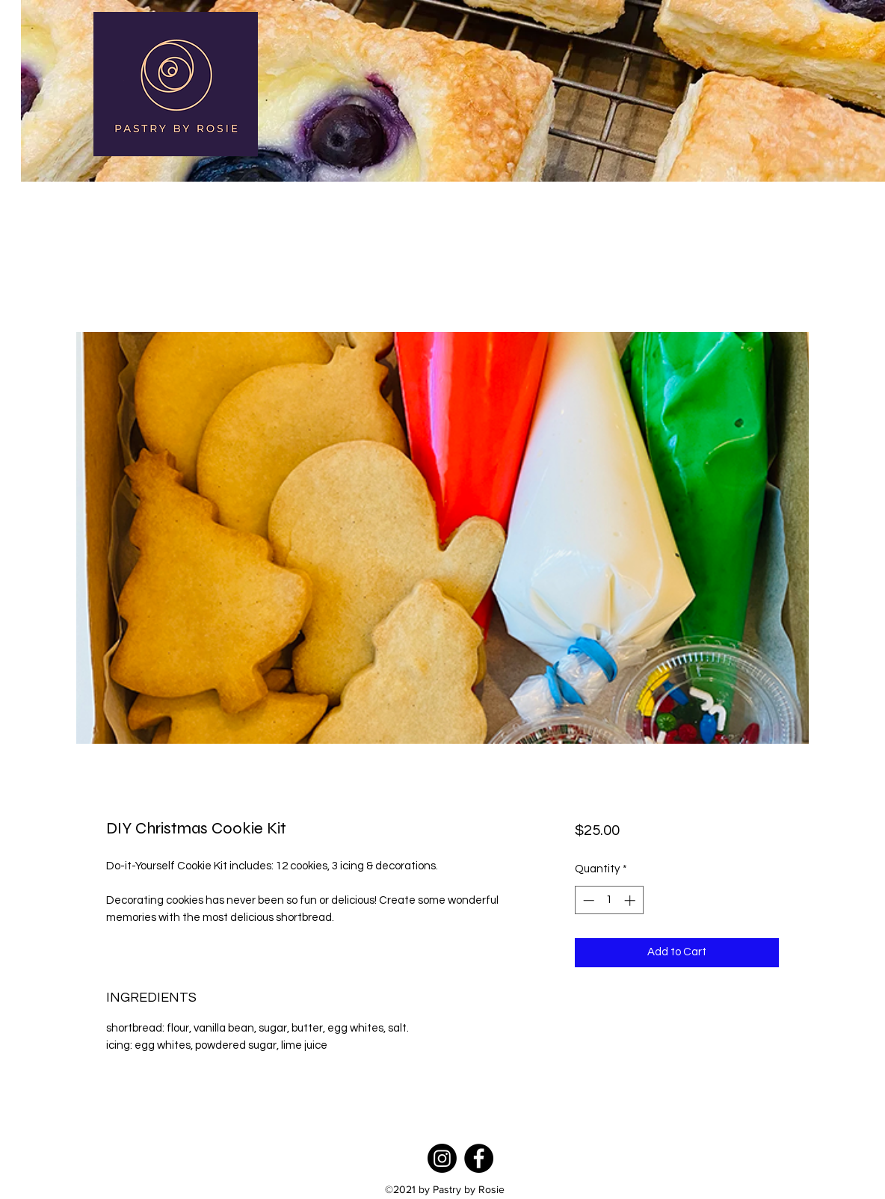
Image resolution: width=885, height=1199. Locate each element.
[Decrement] (587, 900)
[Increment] (631, 900)
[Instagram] (442, 1158)
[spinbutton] (608, 900)
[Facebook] (478, 1158)
